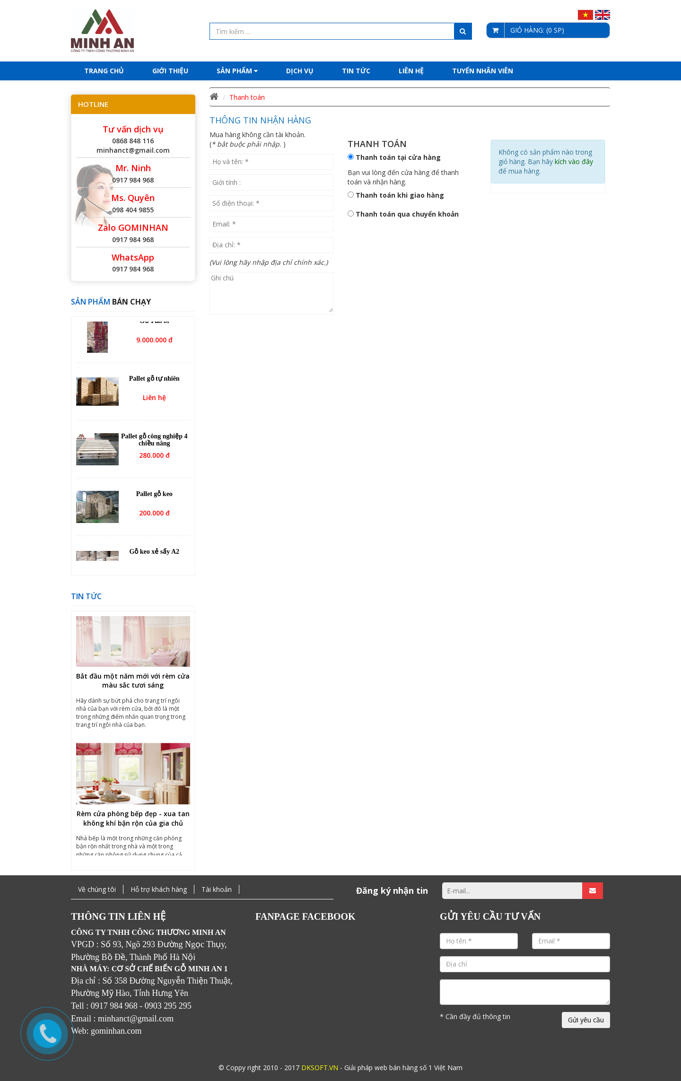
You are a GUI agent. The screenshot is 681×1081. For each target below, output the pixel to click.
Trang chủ (104, 70)
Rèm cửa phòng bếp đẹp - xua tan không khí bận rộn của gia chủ (133, 822)
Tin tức (356, 70)
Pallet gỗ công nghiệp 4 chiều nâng (154, 443)
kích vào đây (574, 161)
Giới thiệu (170, 70)
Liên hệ (411, 70)
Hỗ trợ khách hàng (159, 889)
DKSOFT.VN (319, 1067)
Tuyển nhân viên (482, 70)
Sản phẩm (237, 70)
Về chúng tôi (97, 889)
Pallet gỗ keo (154, 497)
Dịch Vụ (300, 70)
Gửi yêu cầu (586, 1019)
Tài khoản (216, 889)
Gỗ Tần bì (154, 324)
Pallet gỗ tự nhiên (154, 382)
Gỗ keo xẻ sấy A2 (154, 555)
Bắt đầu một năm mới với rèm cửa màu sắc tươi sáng (133, 684)
